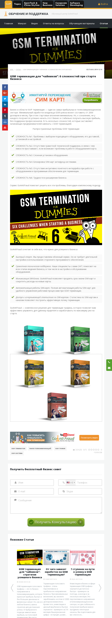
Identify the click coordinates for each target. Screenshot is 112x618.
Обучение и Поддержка (28, 13)
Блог (12, 70)
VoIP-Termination (18, 448)
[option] (56, 583)
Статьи (18, 70)
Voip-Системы (17, 453)
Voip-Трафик (60, 448)
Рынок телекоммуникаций (40, 448)
